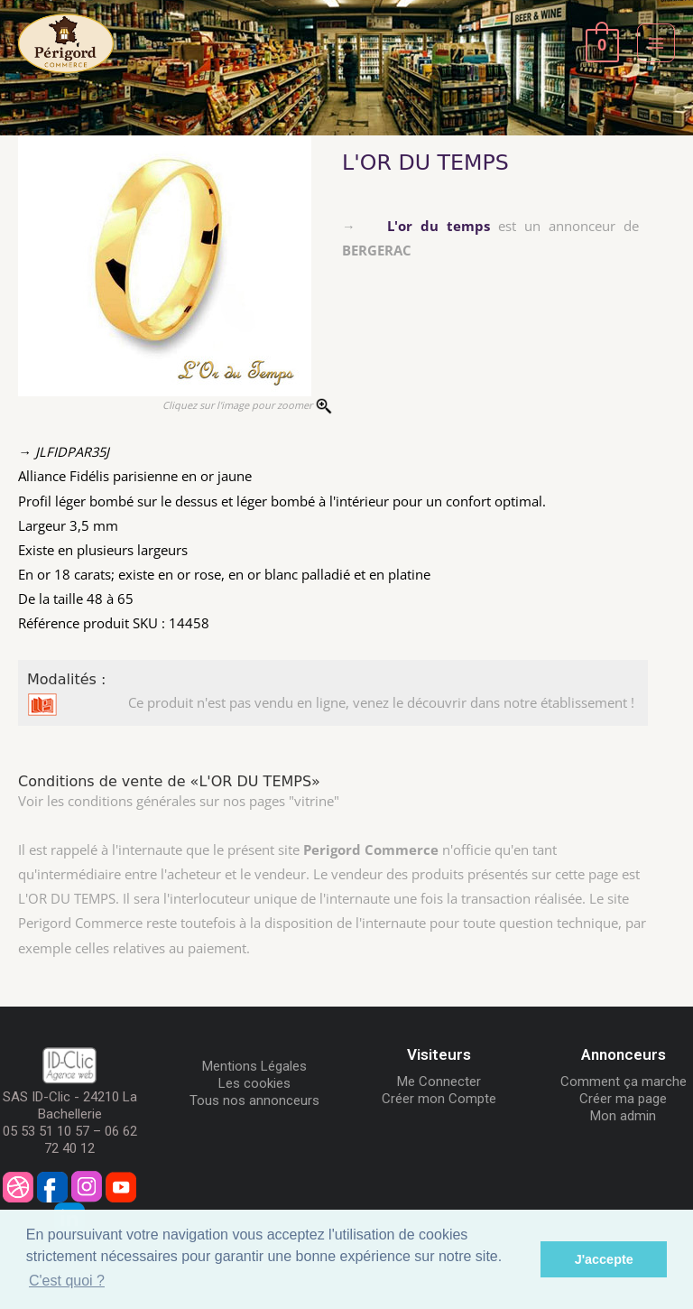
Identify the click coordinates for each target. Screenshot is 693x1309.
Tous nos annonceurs (254, 1100)
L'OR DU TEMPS (425, 162)
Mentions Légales (254, 1066)
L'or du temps (438, 226)
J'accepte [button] (604, 1259)
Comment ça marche (623, 1081)
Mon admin (623, 1116)
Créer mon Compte (439, 1099)
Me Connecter (439, 1081)
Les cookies (254, 1083)
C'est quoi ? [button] (67, 1280)
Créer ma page (623, 1099)
